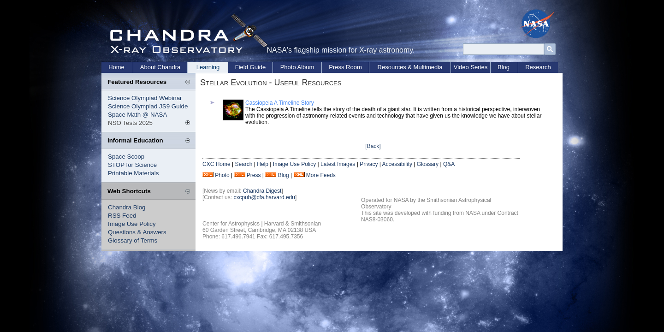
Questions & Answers (137, 232)
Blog (504, 67)
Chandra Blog (127, 207)
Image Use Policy (132, 223)
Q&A (449, 164)
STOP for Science (132, 164)
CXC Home (216, 164)
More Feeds (321, 175)
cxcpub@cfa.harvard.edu (264, 197)
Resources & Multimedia (410, 67)
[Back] (372, 146)
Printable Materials (133, 173)
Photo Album (297, 67)
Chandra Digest (262, 191)
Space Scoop (126, 156)
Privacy (369, 164)
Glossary (428, 164)
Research (538, 67)
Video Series (470, 67)
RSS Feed (122, 215)
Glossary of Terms (132, 240)
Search (243, 164)
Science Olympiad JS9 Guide (148, 106)
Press (254, 175)
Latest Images (337, 164)
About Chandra (160, 67)
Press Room (345, 67)
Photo (222, 175)
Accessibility (397, 164)
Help (262, 164)
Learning (208, 67)
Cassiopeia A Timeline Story (279, 103)
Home (116, 67)
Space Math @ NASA (137, 114)
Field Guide (250, 67)
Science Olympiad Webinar (145, 98)
